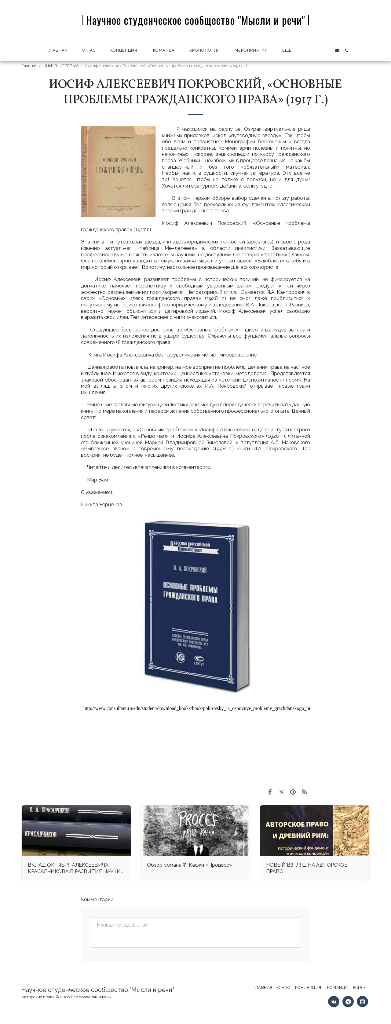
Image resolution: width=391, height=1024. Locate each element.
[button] (309, 50)
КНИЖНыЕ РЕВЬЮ (61, 66)
